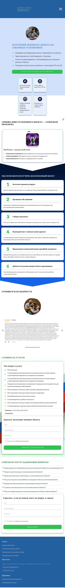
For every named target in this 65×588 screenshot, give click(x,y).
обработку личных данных (22, 441)
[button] (29, 131)
